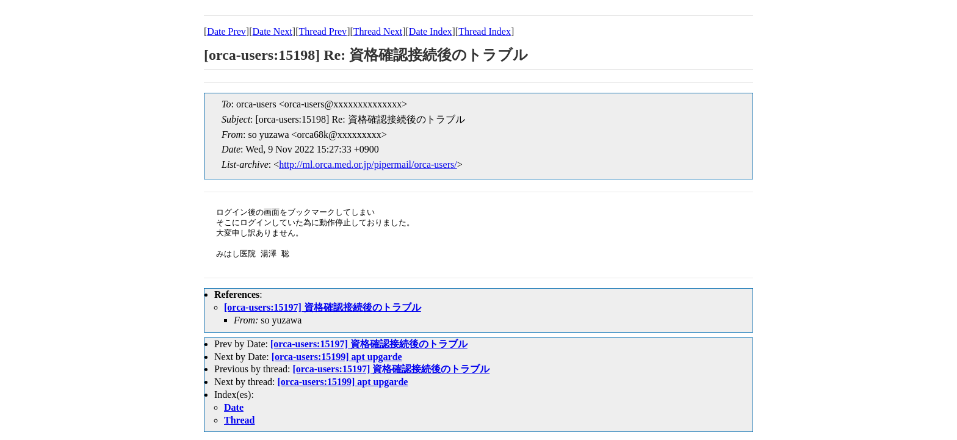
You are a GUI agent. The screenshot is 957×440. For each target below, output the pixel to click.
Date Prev (226, 31)
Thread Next (377, 31)
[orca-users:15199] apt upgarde (337, 357)
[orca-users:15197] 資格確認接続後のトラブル (322, 307)
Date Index (430, 31)
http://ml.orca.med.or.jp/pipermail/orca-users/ (368, 164)
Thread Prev (322, 31)
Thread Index (484, 31)
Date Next (272, 31)
